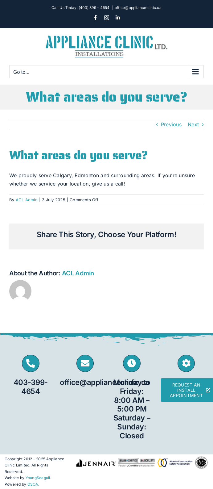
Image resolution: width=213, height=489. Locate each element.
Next (193, 124)
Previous (171, 124)
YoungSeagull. (38, 477)
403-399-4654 (31, 387)
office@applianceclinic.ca (138, 7)
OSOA (32, 484)
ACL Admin (27, 199)
